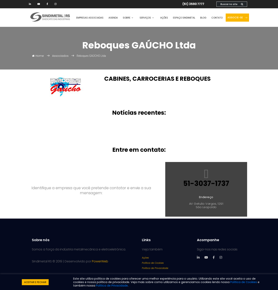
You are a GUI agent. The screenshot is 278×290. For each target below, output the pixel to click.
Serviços (145, 17)
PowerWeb (100, 261)
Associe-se (237, 17)
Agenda (113, 17)
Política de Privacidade (155, 268)
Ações (164, 17)
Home (38, 56)
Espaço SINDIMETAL (184, 17)
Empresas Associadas (89, 17)
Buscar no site (231, 4)
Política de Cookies (153, 263)
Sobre (126, 17)
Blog (203, 17)
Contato (217, 17)
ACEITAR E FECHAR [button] (35, 282)
